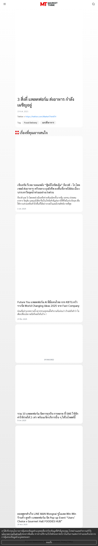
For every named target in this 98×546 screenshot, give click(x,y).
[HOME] (48, 4)
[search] (93, 4)
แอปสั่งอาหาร (48, 122)
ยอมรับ (49, 542)
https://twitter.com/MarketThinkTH (41, 116)
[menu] (4, 4)
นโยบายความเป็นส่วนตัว (12, 534)
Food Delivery (30, 122)
